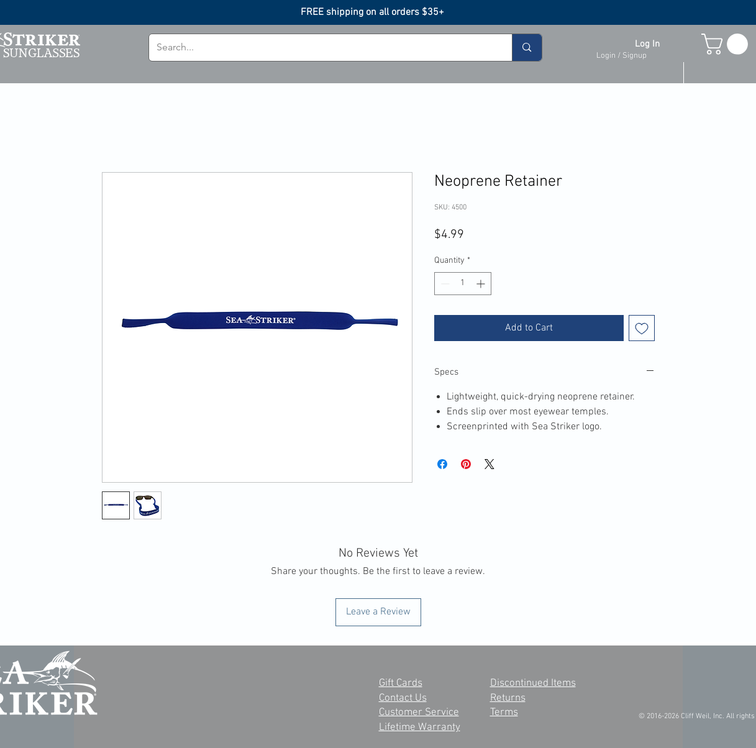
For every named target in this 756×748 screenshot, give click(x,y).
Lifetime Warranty (419, 727)
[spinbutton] (463, 283)
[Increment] (482, 283)
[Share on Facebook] (442, 464)
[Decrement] (444, 283)
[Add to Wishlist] (642, 328)
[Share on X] (489, 464)
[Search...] (321, 47)
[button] (727, 44)
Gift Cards (400, 683)
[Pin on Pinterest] (465, 464)
